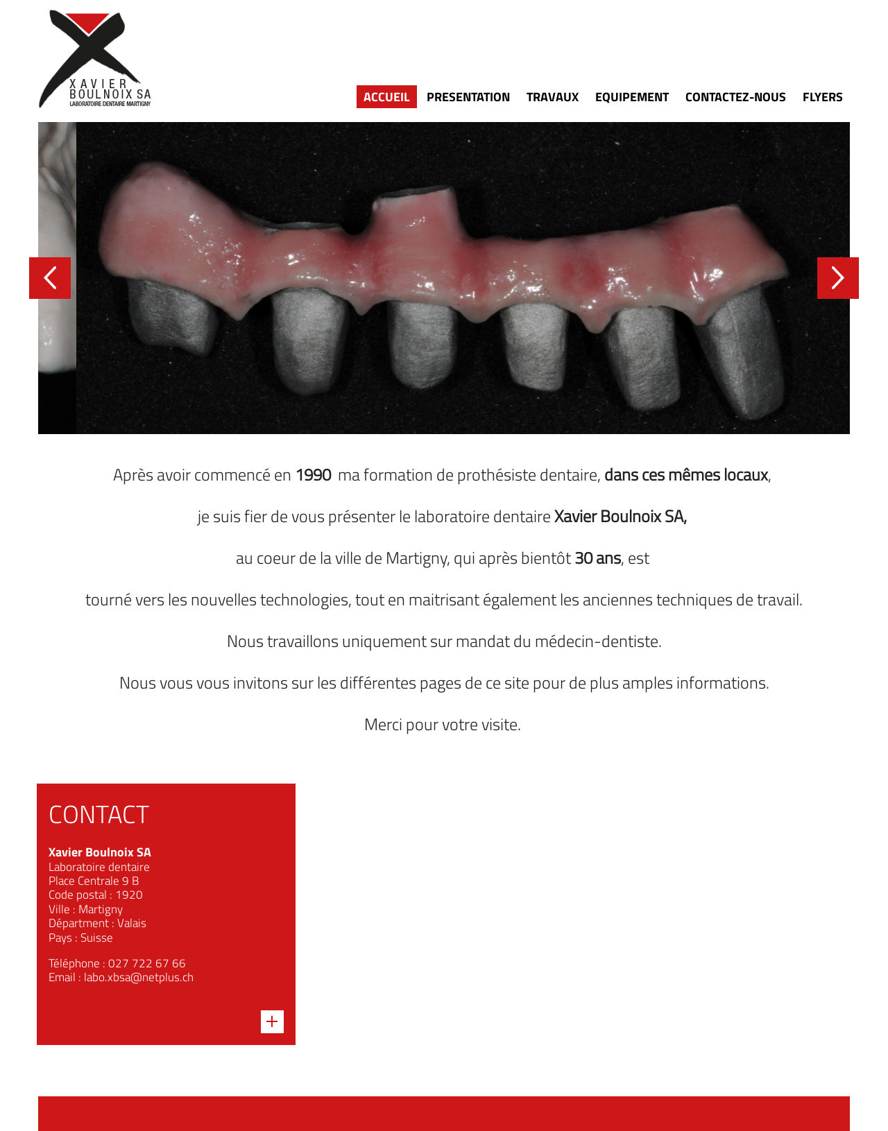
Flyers (823, 96)
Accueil (387, 96)
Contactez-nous (735, 96)
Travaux (553, 96)
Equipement (632, 96)
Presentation (468, 96)
